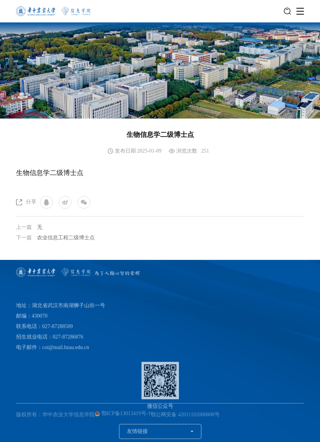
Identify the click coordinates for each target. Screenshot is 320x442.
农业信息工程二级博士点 (66, 237)
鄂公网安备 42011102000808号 (184, 416)
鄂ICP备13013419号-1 (123, 415)
